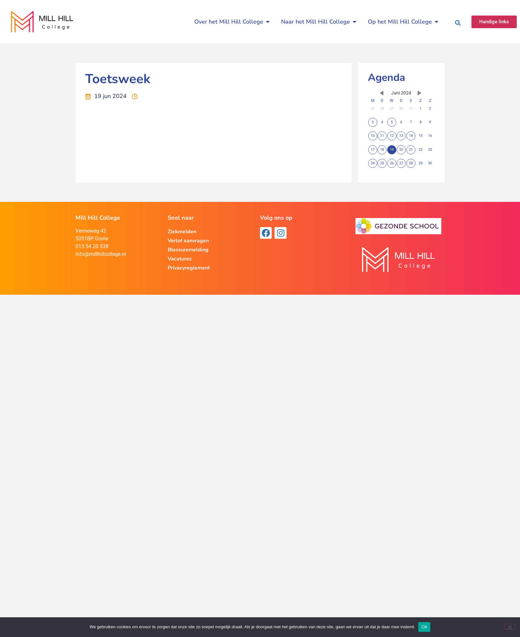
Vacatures (180, 258)
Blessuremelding (188, 249)
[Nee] (509, 627)
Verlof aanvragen (188, 240)
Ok (424, 626)
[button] (458, 23)
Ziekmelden (182, 231)
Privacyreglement (189, 267)
